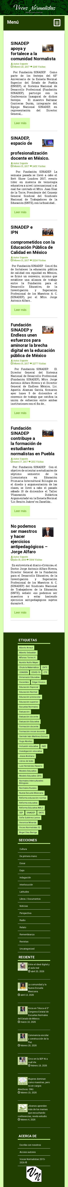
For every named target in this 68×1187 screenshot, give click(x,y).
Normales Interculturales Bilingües (31, 782)
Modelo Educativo (27, 771)
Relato (23, 927)
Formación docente (28, 726)
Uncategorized (27, 949)
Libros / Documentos (30, 899)
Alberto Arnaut (26, 648)
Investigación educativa (30, 751)
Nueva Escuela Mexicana (31, 793)
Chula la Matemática (29, 667)
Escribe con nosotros (30, 1145)
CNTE (44, 667)
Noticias (24, 906)
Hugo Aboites (25, 741)
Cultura (23, 849)
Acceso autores (28, 1152)
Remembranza (27, 934)
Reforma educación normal (32, 798)
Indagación (25, 877)
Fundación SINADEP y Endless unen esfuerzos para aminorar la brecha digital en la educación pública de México (33, 340)
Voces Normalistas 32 (29, 827)
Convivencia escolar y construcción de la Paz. (38, 1039)
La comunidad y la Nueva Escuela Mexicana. (37, 988)
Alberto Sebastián (27, 652)
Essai (22, 863)
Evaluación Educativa (29, 721)
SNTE (41, 813)
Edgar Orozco (38, 682)
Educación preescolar (30, 697)
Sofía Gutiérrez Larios (29, 817)
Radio (22, 920)
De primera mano (28, 856)
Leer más (20, 123)
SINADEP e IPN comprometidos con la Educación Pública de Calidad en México (33, 240)
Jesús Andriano (26, 756)
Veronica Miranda (27, 822)
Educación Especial (28, 687)
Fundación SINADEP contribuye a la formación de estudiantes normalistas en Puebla (32, 441)
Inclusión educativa (28, 746)
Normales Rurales (27, 788)
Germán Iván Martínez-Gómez (33, 736)
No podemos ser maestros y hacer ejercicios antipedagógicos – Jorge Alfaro (29, 539)
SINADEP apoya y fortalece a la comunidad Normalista (33, 51)
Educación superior (28, 702)
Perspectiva (25, 913)
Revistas (24, 941)
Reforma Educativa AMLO (31, 808)
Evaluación (24, 712)
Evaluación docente (28, 717)
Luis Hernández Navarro (30, 766)
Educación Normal (28, 692)
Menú (34, 23)
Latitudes (24, 892)
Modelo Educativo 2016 (30, 776)
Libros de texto (26, 761)
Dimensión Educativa (29, 677)
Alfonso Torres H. (27, 657)
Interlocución (26, 884)
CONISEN (23, 672)
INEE (44, 746)
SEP (21, 813)
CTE (45, 672)
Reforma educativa (28, 803)
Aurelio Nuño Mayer (28, 662)
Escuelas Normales (28, 707)
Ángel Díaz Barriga (28, 832)
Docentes (24, 682)
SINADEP (31, 813)
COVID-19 (35, 672)
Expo (22, 870)
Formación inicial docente (32, 731)
